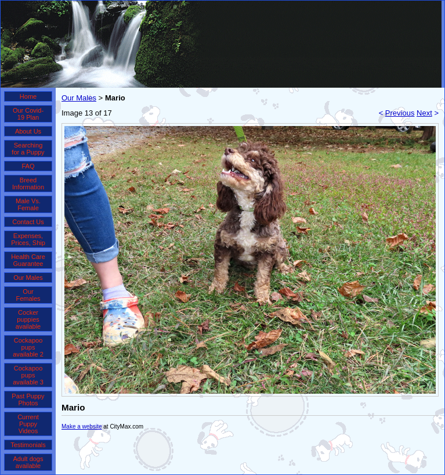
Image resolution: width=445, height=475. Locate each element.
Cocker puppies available (28, 319)
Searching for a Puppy (28, 149)
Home (28, 96)
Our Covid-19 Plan (28, 114)
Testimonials (28, 444)
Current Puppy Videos (28, 423)
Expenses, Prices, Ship (28, 239)
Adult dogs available (28, 462)
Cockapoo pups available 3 (28, 375)
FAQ (27, 166)
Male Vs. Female (28, 204)
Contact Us (28, 221)
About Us (28, 131)
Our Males (28, 277)
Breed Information (28, 183)
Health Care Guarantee (28, 260)
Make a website (81, 426)
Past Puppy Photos (28, 399)
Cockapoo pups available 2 (28, 347)
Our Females (28, 295)
